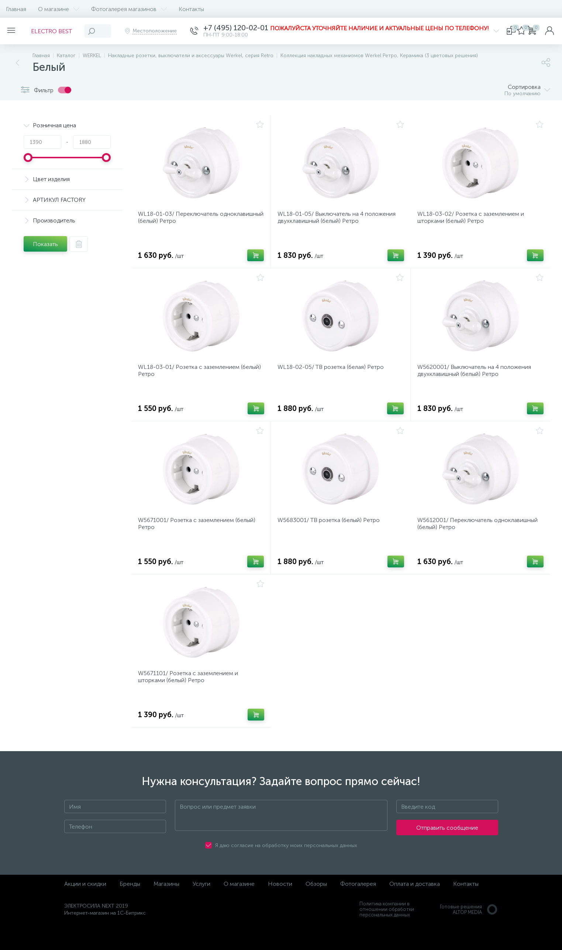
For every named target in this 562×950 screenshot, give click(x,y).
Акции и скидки (85, 901)
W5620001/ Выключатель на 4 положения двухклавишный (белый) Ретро (476, 377)
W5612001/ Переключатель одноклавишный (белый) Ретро (480, 535)
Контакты (191, 9)
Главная (16, 9)
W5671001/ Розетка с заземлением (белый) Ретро (199, 535)
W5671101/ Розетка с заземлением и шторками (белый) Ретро (190, 692)
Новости (280, 901)
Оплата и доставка (414, 901)
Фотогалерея (358, 901)
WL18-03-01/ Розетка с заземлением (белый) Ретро (191, 377)
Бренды (130, 901)
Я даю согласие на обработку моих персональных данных (286, 863)
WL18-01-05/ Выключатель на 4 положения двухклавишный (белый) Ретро (339, 220)
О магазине (58, 9)
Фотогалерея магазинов (129, 9)
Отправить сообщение (447, 845)
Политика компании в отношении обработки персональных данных (386, 927)
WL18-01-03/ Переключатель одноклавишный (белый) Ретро (181, 220)
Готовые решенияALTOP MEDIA (469, 927)
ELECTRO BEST (55, 31)
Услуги (201, 901)
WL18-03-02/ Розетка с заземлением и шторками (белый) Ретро (473, 220)
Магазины (166, 901)
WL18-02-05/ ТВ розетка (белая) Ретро (333, 373)
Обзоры (316, 901)
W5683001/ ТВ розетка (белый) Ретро (331, 531)
